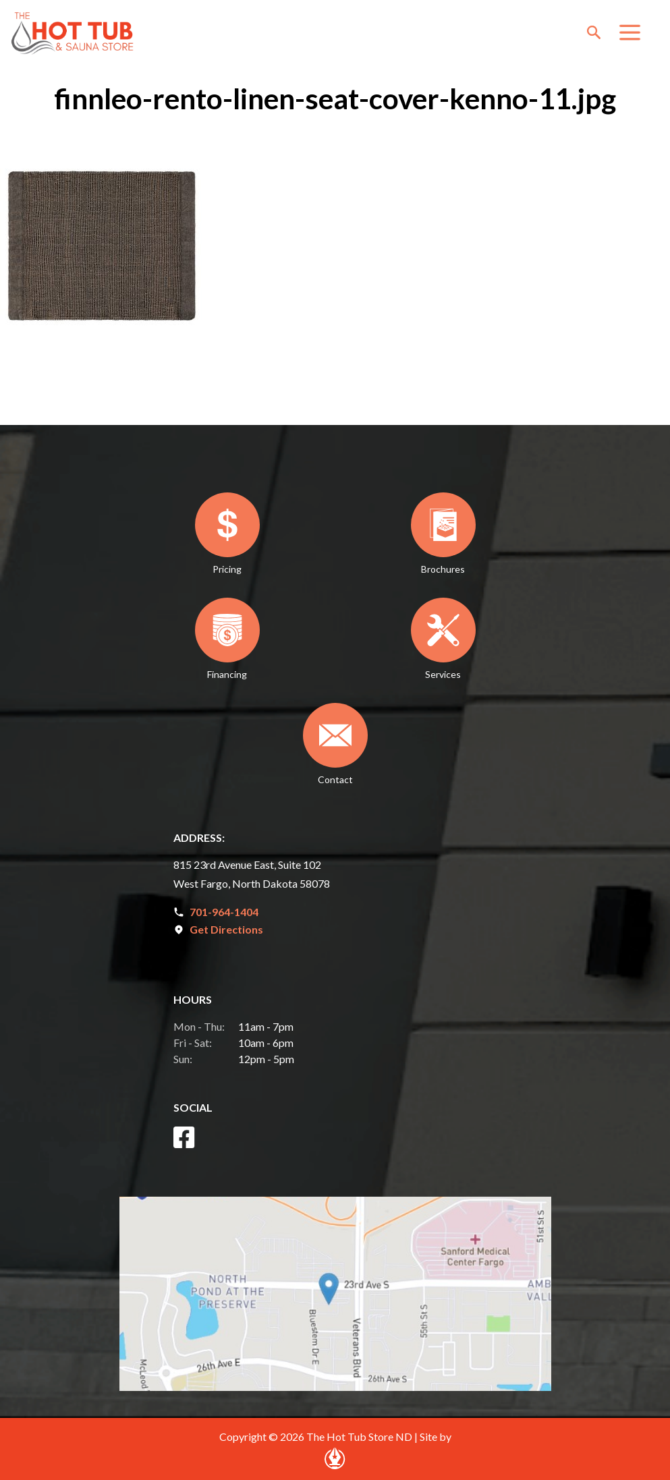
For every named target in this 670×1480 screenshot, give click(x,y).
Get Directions (226, 929)
